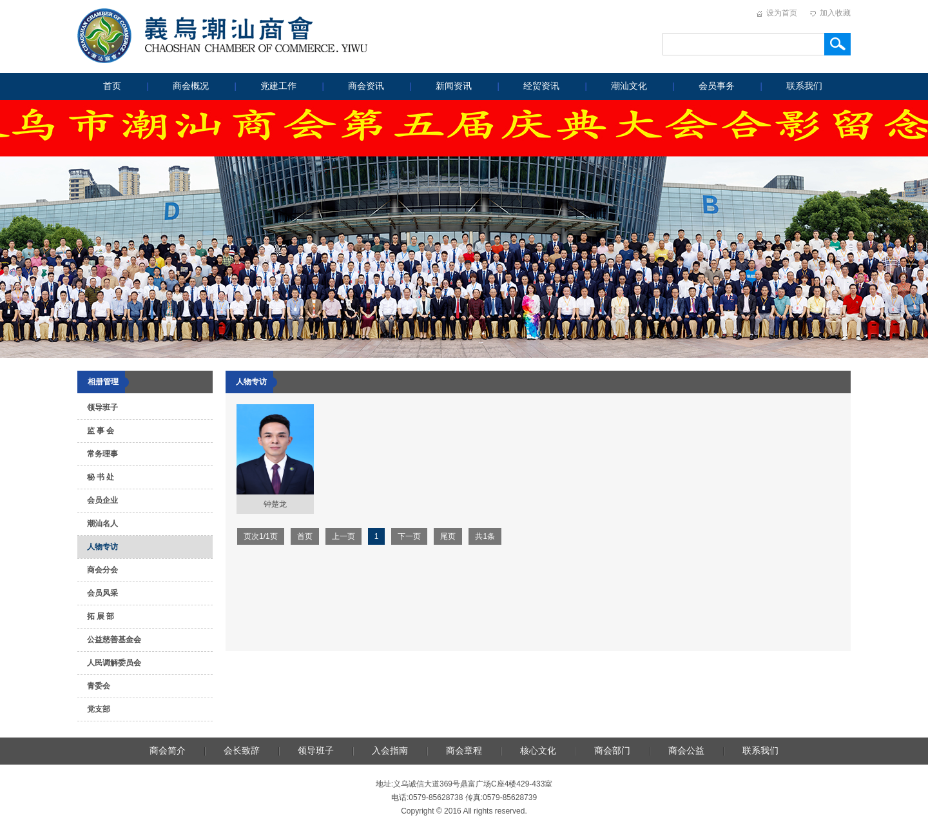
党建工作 (278, 86)
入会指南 (390, 751)
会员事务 (717, 86)
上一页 (343, 536)
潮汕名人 (102, 523)
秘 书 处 (100, 477)
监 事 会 (100, 430)
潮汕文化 (629, 86)
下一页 (409, 536)
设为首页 (781, 12)
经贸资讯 (541, 86)
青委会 (98, 685)
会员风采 (102, 593)
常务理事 (102, 453)
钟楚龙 (275, 504)
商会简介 (168, 751)
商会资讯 (366, 86)
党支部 (98, 709)
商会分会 (102, 569)
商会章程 (464, 751)
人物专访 (102, 546)
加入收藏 (835, 12)
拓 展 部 (100, 616)
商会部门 (612, 751)
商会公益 (686, 751)
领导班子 (102, 407)
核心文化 (538, 751)
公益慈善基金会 (114, 639)
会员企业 (102, 500)
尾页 (448, 536)
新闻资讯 (454, 86)
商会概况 (191, 86)
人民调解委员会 (114, 662)
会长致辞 (242, 751)
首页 (112, 86)
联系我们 (804, 86)
